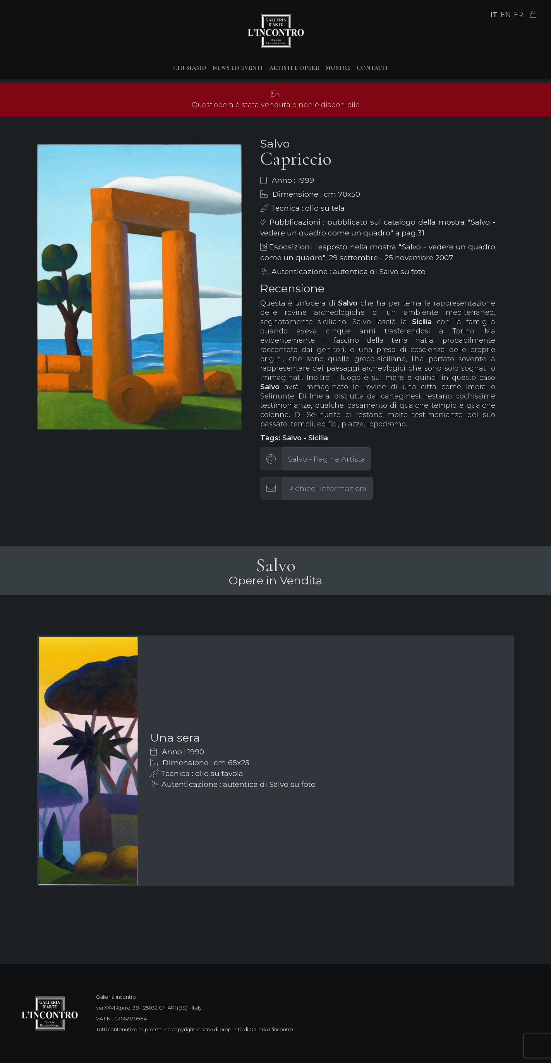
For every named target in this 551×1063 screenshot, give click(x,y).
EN (506, 14)
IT (494, 14)
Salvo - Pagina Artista (326, 459)
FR (518, 14)
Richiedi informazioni (327, 488)
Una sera (175, 737)
